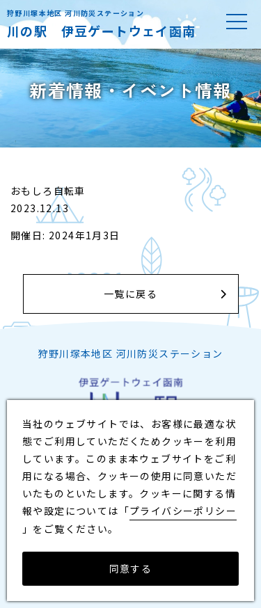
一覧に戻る (130, 294)
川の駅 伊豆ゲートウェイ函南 (101, 31)
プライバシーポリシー (183, 511)
